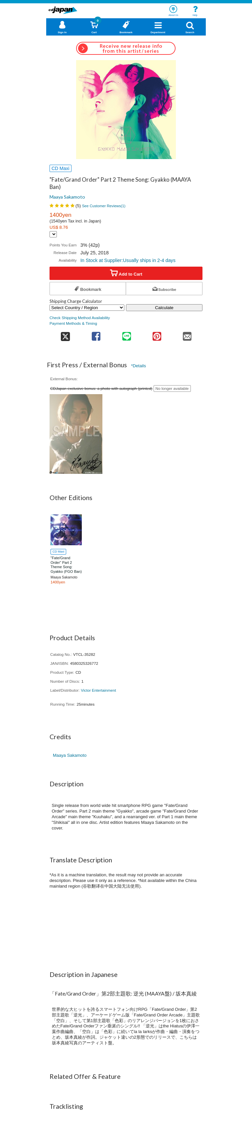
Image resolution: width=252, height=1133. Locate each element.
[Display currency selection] (53, 234)
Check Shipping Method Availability (80, 317)
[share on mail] (187, 334)
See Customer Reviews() (104, 206)
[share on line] (126, 334)
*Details (138, 365)
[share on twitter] (65, 334)
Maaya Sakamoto (67, 197)
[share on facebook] (96, 334)
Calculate (164, 307)
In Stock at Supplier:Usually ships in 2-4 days (128, 260)
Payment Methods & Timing (73, 323)
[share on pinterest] (157, 334)
